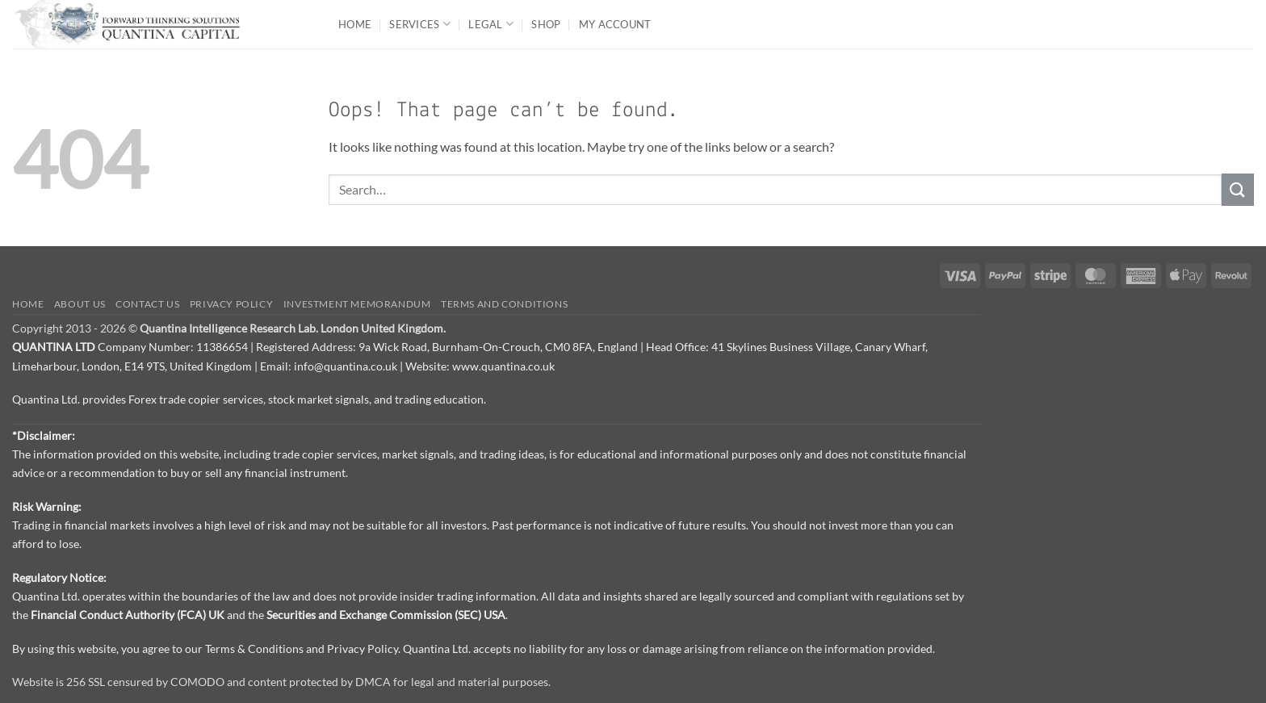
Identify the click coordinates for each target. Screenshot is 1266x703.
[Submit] (1238, 189)
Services (420, 23)
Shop (545, 24)
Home (354, 24)
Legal (491, 23)
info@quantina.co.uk (345, 366)
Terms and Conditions (504, 304)
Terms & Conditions (254, 648)
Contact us (147, 304)
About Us (80, 304)
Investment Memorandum (357, 304)
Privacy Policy (232, 304)
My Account (615, 24)
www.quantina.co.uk (503, 366)
